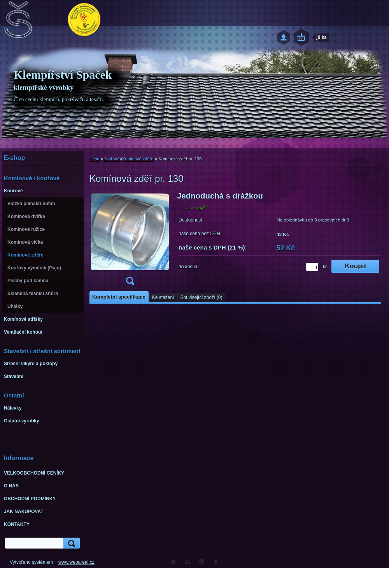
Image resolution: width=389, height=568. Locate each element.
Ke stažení (163, 297)
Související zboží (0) (201, 297)
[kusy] (312, 267)
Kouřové (111, 159)
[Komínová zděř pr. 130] (129, 241)
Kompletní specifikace (118, 297)
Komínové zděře (137, 159)
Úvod (94, 159)
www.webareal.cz (76, 562)
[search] (70, 543)
